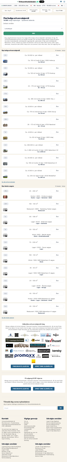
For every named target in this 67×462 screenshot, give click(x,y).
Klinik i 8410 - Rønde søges (41, 234)
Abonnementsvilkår (29, 426)
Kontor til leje (39, 456)
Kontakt (26, 423)
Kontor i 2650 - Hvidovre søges (41, 196)
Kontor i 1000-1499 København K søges (41, 298)
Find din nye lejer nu (21, 366)
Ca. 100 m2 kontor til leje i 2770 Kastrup (41, 73)
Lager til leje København (53, 430)
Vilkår (25, 424)
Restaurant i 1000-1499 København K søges (41, 311)
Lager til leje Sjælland (52, 421)
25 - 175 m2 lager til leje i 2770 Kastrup (41, 86)
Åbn (57, 55)
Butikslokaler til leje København (44, 453)
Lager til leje (5, 449)
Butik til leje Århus (51, 426)
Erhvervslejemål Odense (53, 429)
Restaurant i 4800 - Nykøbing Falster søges (41, 209)
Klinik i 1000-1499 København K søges (41, 260)
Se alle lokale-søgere (8, 317)
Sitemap (26, 440)
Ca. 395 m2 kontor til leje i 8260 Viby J (41, 99)
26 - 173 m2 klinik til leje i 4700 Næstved (41, 124)
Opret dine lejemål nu (44, 366)
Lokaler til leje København (42, 446)
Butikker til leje (6, 451)
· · (22, 5)
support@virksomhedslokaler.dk (11, 424)
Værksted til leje (6, 454)
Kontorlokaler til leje (41, 451)
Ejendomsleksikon (29, 435)
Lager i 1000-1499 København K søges (41, 273)
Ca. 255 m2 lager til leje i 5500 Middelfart (41, 176)
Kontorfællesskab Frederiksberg (44, 454)
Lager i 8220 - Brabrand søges (41, 222)
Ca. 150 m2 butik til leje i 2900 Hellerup (41, 60)
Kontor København (7, 453)
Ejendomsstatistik (29, 437)
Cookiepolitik (28, 429)
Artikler (26, 430)
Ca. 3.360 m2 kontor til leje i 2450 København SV (41, 150)
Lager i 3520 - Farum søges (41, 247)
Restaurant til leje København (10, 456)
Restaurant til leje (40, 448)
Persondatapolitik (29, 427)
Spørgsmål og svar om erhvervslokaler (30, 433)
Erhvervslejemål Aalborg (53, 423)
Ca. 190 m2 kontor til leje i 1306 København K (41, 163)
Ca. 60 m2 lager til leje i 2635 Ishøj (41, 137)
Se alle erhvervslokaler (8, 182)
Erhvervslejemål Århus (52, 424)
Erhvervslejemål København (10, 448)
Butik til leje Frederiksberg (54, 427)
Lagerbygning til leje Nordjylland (11, 446)
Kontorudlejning (6, 457)
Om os (26, 421)
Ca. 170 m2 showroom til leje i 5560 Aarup (41, 111)
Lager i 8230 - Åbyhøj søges (41, 286)
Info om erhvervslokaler (31, 438)
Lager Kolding (39, 449)
